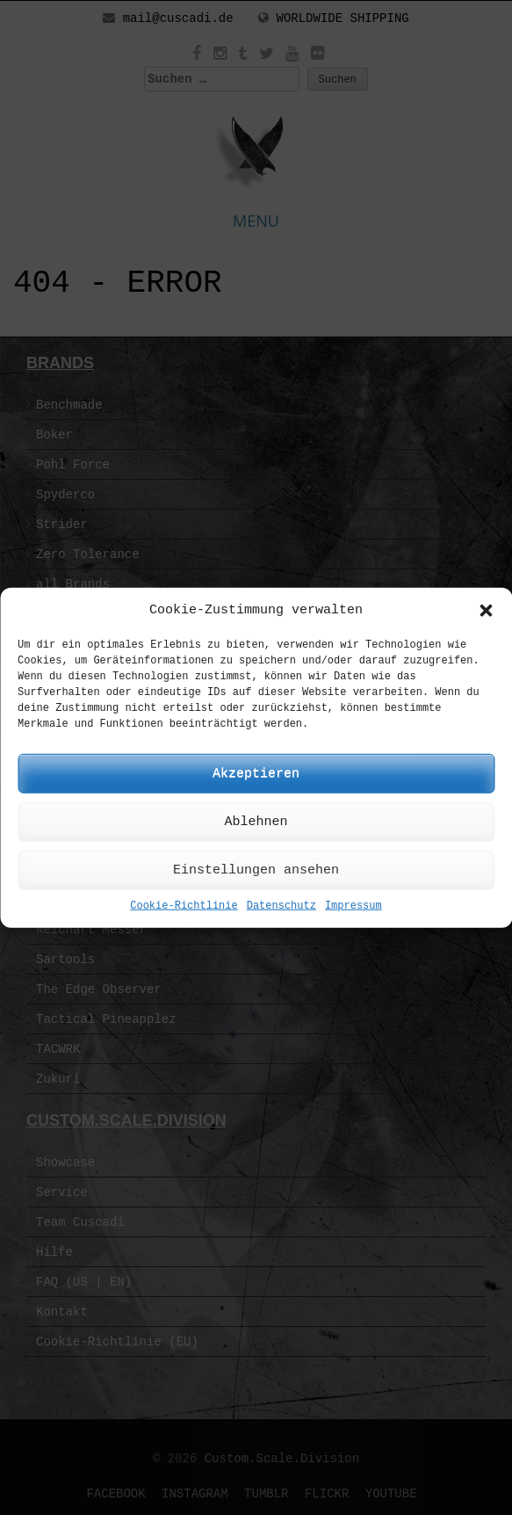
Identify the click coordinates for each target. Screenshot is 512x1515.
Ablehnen (255, 822)
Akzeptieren (256, 773)
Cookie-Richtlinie (183, 906)
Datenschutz (281, 906)
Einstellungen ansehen (256, 870)
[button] (485, 610)
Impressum (353, 906)
